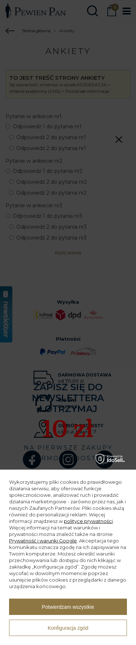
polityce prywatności (88, 521)
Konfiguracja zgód (68, 628)
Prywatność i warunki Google (43, 541)
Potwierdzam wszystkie (68, 607)
